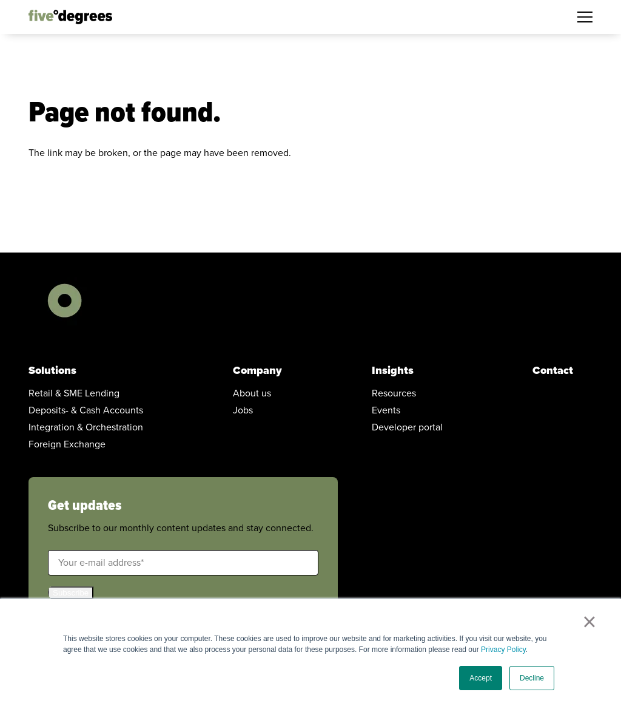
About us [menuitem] (252, 393)
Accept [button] (480, 678)
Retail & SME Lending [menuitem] (74, 393)
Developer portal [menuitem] (407, 427)
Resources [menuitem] (394, 393)
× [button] (589, 621)
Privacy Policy (503, 649)
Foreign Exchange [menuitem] (67, 444)
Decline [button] (532, 678)
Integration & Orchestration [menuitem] (86, 427)
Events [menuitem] (386, 410)
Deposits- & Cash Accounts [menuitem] (86, 410)
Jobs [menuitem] (243, 410)
